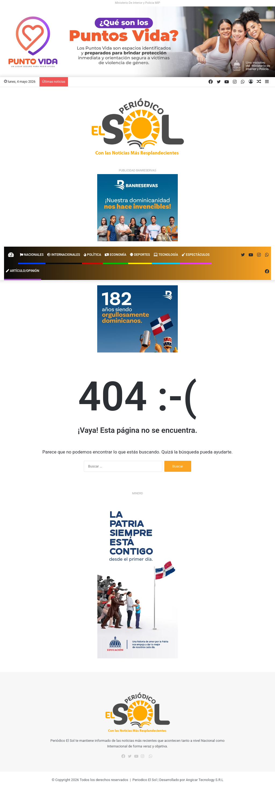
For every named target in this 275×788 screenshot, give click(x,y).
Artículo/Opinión (22, 271)
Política (92, 255)
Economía (115, 255)
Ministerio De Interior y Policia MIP (137, 3)
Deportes (140, 255)
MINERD (137, 493)
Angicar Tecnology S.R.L (204, 780)
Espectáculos (195, 255)
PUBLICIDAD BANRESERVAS (137, 170)
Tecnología (166, 255)
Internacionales (63, 255)
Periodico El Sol (144, 780)
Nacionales (32, 255)
